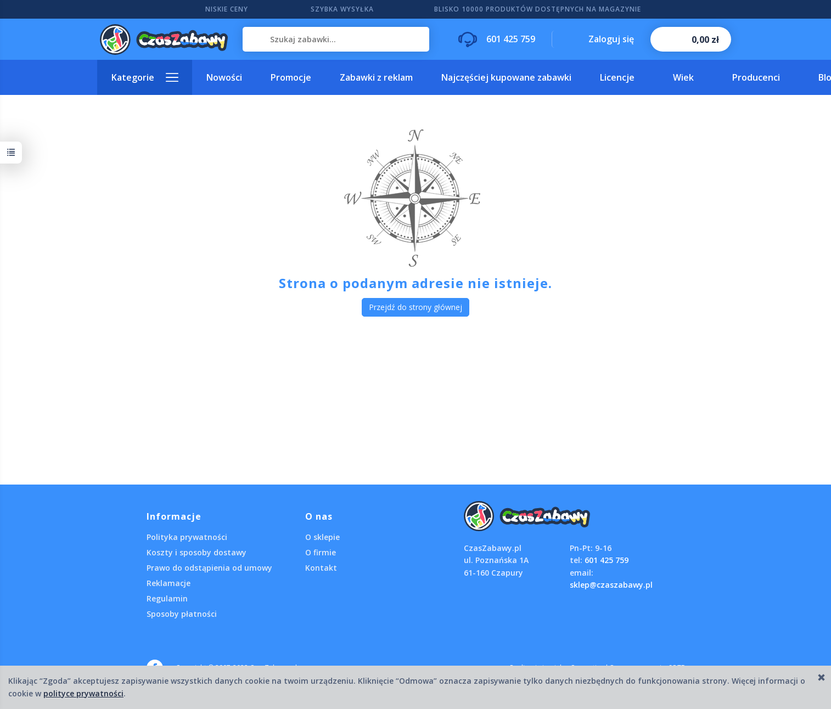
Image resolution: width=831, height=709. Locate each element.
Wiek (683, 77)
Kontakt (321, 567)
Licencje (617, 77)
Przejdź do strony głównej (415, 307)
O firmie (320, 552)
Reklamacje (168, 583)
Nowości (224, 77)
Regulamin (167, 598)
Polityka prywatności (187, 537)
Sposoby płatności (182, 614)
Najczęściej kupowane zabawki (506, 77)
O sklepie (322, 537)
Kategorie (132, 77)
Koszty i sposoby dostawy (196, 552)
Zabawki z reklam (376, 77)
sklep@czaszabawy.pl (611, 584)
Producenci (756, 77)
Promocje (291, 77)
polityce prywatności (83, 693)
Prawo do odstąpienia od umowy (209, 567)
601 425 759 (606, 560)
